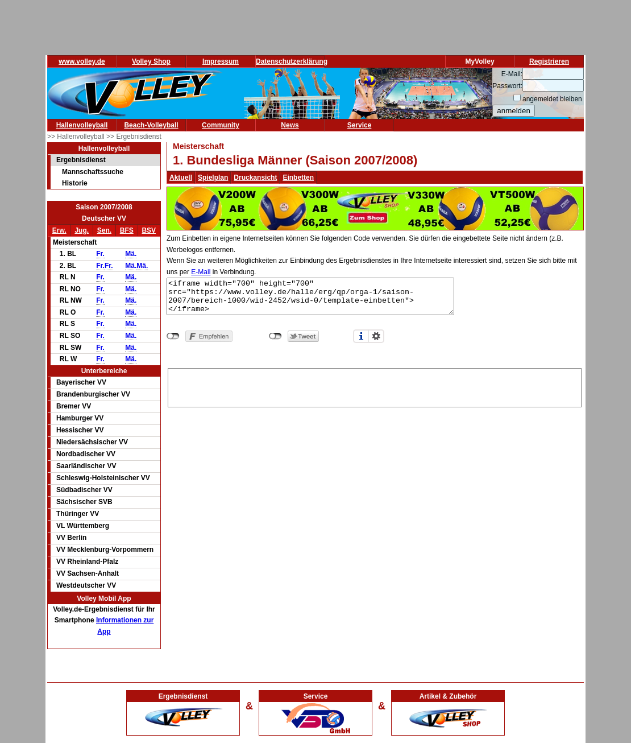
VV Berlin (71, 538)
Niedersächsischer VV (92, 442)
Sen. (104, 230)
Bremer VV (73, 406)
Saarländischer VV (86, 466)
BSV (149, 230)
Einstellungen (376, 336)
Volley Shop (151, 61)
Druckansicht (255, 177)
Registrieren (549, 61)
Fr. (100, 254)
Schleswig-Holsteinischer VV (103, 478)
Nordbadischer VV (85, 454)
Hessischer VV (79, 430)
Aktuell (180, 177)
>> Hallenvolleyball (76, 137)
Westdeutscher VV (86, 585)
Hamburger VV (79, 418)
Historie (75, 183)
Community (220, 125)
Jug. (81, 230)
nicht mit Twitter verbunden (275, 336)
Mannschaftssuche (92, 172)
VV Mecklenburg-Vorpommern (104, 550)
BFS (127, 230)
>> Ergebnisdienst (133, 137)
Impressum (220, 61)
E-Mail (200, 272)
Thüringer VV (77, 514)
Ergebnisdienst (81, 160)
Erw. (59, 230)
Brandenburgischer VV (93, 394)
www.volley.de (82, 61)
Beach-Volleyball (151, 125)
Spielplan (213, 177)
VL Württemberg (82, 526)
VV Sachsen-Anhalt (87, 573)
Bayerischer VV (81, 382)
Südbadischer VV (84, 490)
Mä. (130, 254)
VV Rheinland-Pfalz (87, 561)
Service (359, 125)
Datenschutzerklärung (291, 61)
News (289, 125)
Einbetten (298, 177)
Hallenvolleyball (82, 125)
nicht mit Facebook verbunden (173, 336)
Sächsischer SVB (84, 502)
